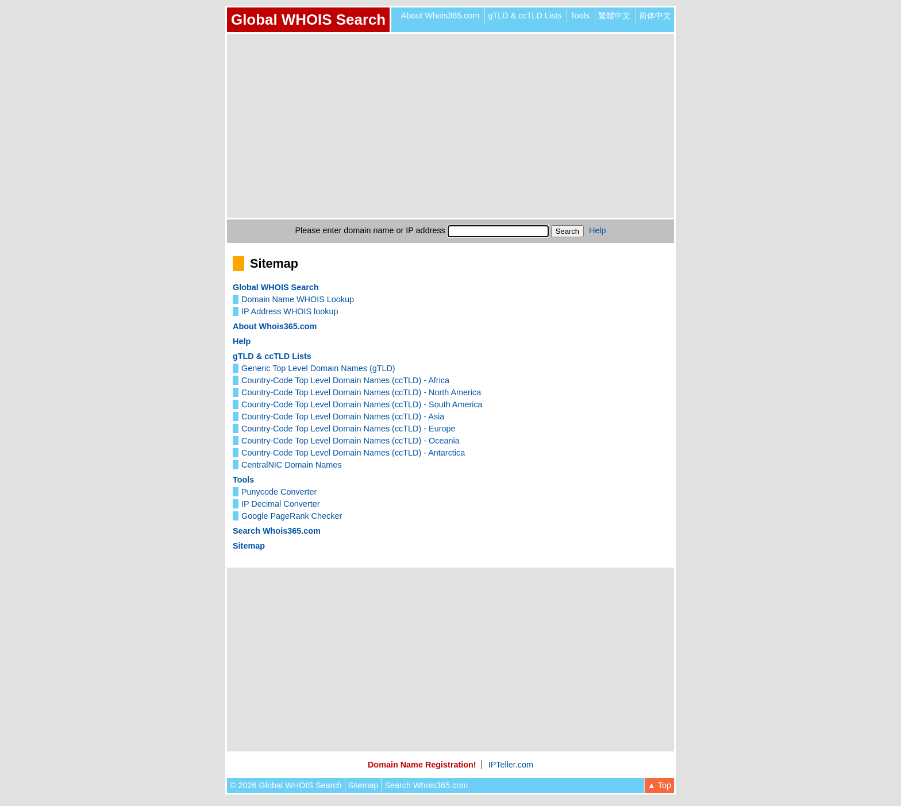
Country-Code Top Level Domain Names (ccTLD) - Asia (342, 416)
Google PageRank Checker (291, 515)
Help (597, 230)
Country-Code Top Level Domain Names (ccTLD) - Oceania (350, 440)
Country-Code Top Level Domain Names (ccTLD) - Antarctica (353, 452)
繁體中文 (614, 15)
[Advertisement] (450, 125)
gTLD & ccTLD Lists (524, 15)
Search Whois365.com (277, 530)
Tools (580, 15)
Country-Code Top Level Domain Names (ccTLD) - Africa (345, 380)
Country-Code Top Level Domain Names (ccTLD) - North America (361, 392)
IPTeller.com (510, 764)
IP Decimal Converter (280, 503)
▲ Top (659, 785)
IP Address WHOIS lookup (289, 311)
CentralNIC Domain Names (291, 464)
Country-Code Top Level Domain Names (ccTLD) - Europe (348, 428)
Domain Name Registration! (422, 764)
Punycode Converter (279, 491)
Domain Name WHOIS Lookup (297, 299)
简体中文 (655, 15)
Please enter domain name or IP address (370, 230)
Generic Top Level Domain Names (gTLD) (318, 368)
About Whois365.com (440, 15)
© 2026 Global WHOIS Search (286, 785)
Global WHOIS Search (308, 19)
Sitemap (249, 545)
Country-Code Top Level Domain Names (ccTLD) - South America (362, 404)
